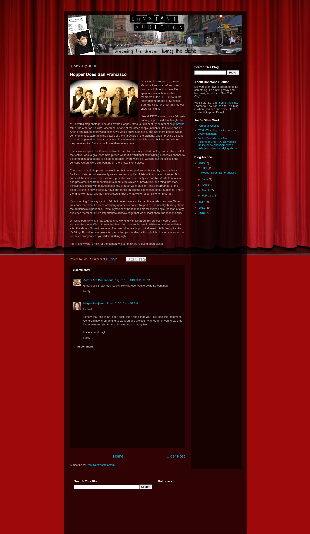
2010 (202, 213)
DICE (164, 97)
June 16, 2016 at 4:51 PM (122, 303)
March (206, 190)
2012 (202, 202)
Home (118, 456)
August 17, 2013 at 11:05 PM (132, 280)
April (205, 184)
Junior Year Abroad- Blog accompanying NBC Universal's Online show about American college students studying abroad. (218, 143)
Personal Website (209, 125)
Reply (86, 291)
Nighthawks (177, 124)
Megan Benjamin (94, 303)
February (208, 195)
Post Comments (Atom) (101, 464)
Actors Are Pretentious (98, 280)
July (205, 168)
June (205, 179)
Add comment (83, 346)
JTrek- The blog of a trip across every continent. (217, 132)
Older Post (176, 456)
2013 (202, 163)
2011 (202, 207)
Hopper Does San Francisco (98, 74)
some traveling (228, 102)
